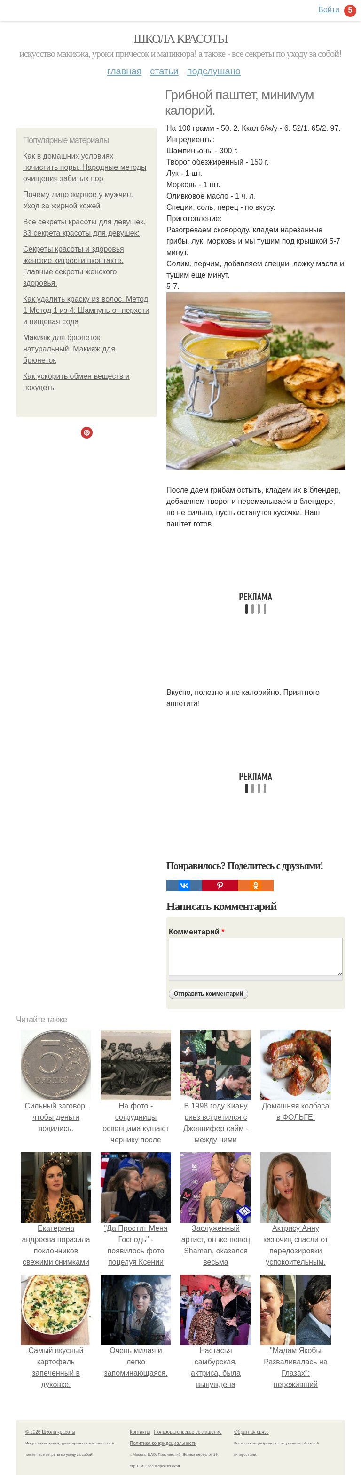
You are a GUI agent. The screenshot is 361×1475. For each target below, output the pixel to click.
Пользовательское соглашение (188, 1432)
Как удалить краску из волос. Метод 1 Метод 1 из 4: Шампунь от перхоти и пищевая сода (86, 310)
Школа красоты (180, 39)
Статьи (164, 71)
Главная (124, 71)
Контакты (140, 1432)
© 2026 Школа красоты (50, 1432)
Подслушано (214, 71)
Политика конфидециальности (163, 1443)
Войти (328, 10)
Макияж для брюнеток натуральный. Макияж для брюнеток (69, 349)
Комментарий (196, 932)
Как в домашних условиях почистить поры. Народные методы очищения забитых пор (85, 167)
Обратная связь (251, 1432)
